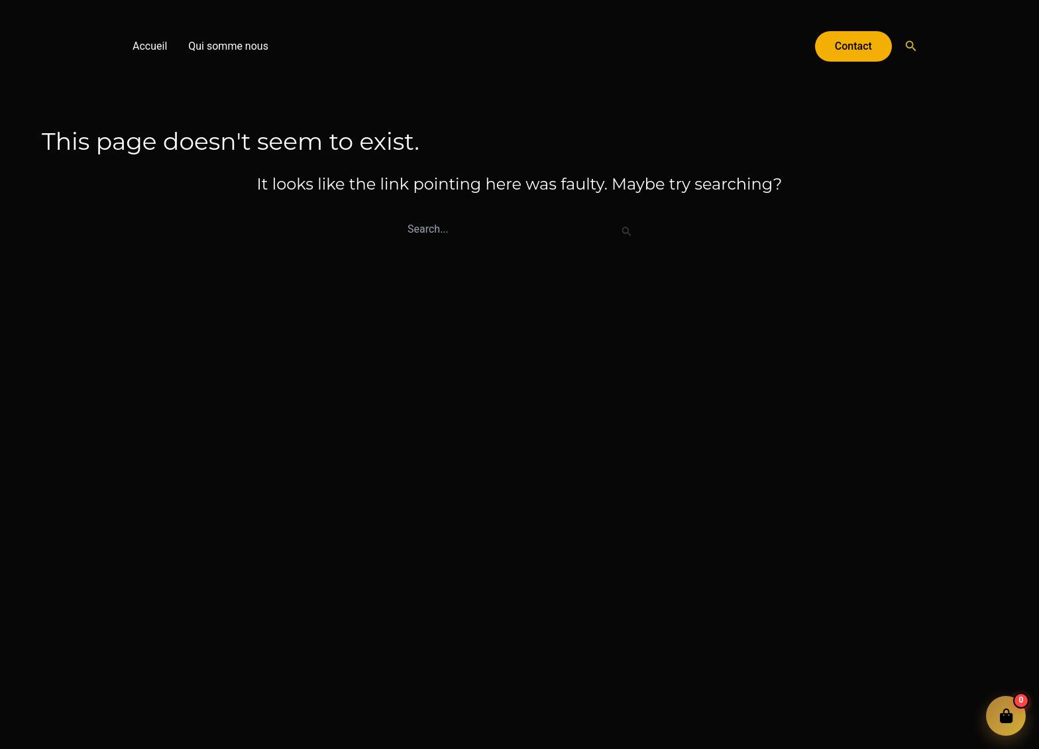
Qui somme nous (228, 46)
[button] (853, 46)
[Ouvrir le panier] (1006, 716)
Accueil (150, 46)
